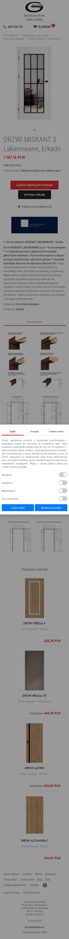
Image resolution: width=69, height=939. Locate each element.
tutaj (24, 466)
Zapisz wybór (18, 508)
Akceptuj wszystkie (51, 508)
